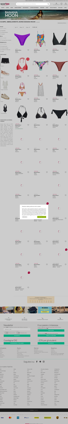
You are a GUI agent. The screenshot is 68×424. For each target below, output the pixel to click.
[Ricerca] (48, 4)
